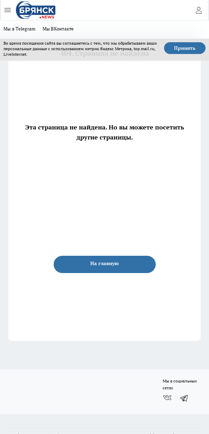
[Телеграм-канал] (184, 398)
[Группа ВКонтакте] (167, 398)
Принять (185, 48)
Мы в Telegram (19, 29)
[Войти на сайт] (199, 10)
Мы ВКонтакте (58, 29)
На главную (104, 263)
